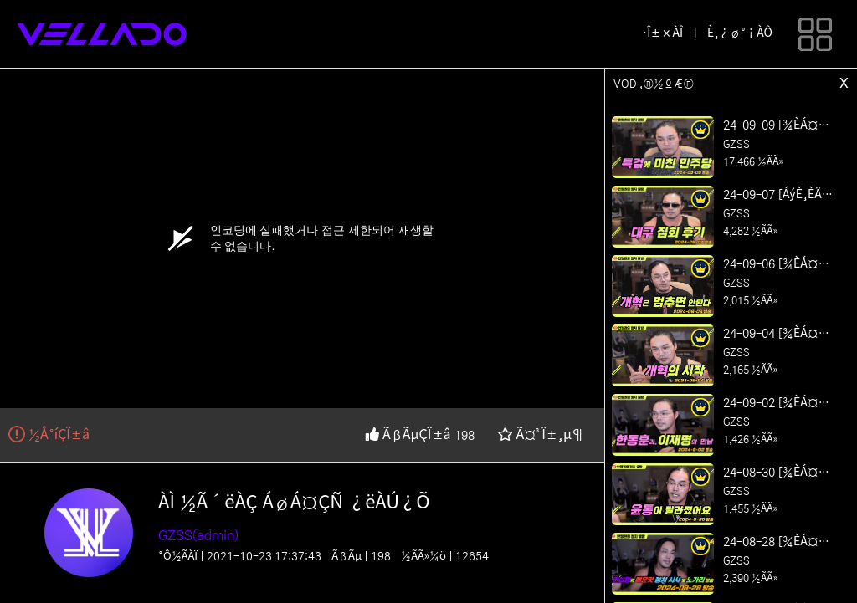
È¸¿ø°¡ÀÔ (739, 33)
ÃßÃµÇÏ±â (410, 434)
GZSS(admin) (198, 535)
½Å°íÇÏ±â (49, 434)
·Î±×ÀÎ (662, 33)
